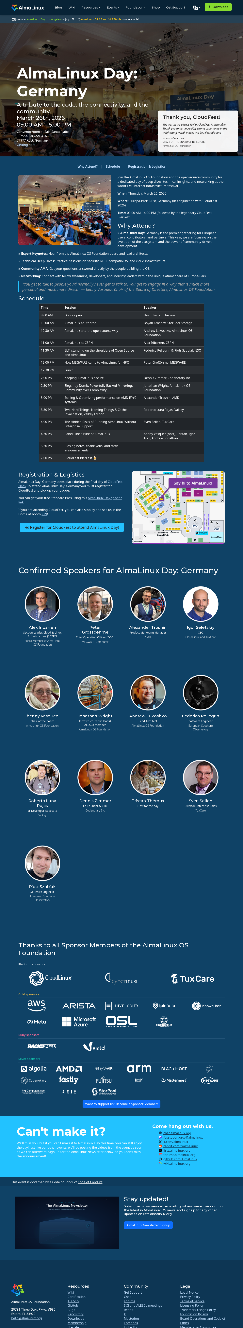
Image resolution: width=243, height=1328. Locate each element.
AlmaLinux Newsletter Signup (148, 1225)
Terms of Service (192, 1301)
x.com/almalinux (175, 1142)
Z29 (44, 514)
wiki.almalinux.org (176, 1163)
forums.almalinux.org (179, 1155)
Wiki (72, 7)
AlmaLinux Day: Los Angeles (44, 19)
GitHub (73, 1305)
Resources (89, 7)
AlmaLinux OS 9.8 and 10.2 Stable (101, 19)
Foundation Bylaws (194, 1314)
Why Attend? (88, 166)
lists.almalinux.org (176, 1150)
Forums (129, 1301)
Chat (127, 1297)
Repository (76, 1314)
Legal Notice (189, 1292)
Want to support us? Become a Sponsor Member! (121, 1104)
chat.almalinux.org (177, 1133)
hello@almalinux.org (26, 1318)
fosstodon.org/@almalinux (183, 1137)
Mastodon (131, 1318)
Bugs (71, 1310)
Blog (58, 7)
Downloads (76, 1318)
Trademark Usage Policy (198, 1310)
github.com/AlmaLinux (180, 1159)
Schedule (113, 166)
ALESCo (73, 1301)
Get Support (175, 7)
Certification (77, 1297)
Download (218, 7)
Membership (77, 1323)
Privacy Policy (190, 1297)
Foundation (134, 7)
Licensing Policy (191, 1305)
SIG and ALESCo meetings (143, 1305)
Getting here (26, 145)
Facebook (131, 1323)
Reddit (129, 1310)
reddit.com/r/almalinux (180, 1146)
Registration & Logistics (147, 166)
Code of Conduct (90, 1182)
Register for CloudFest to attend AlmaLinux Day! (72, 527)
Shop (156, 7)
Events (112, 7)
